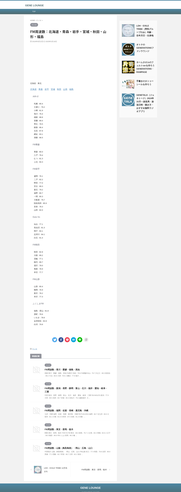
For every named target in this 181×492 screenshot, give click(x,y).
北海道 (33, 89)
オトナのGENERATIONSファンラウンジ (144, 48)
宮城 (51, 89)
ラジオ (34, 349)
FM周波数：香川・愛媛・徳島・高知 (61, 369)
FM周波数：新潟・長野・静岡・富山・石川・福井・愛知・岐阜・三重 (76, 388)
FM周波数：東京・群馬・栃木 (58, 425)
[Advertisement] (70, 61)
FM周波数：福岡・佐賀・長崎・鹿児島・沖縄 (65, 407)
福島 (68, 89)
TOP (34, 11)
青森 (39, 89)
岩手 (45, 89)
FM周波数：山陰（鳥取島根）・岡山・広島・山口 (67, 444)
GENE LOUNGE (34, 5)
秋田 (56, 89)
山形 (62, 89)
